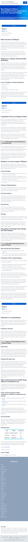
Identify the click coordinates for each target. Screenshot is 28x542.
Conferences (16, 537)
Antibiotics (3, 473)
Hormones (3, 503)
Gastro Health (3, 493)
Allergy (2, 464)
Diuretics (2, 489)
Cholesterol (3, 484)
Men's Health (3, 506)
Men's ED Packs (4, 505)
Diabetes (2, 488)
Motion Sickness (4, 510)
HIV (1, 501)
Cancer (2, 481)
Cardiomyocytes (23, 537)
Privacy (10, 538)
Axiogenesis (11, 537)
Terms (14, 538)
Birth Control (3, 478)
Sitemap (17, 538)
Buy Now (14, 25)
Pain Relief (3, 513)
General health (8, 17)
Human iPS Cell (5, 537)
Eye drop (2, 491)
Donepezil (4, 398)
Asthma (2, 476)
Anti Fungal (3, 466)
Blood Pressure (3, 479)
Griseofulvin (3, 496)
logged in (7, 455)
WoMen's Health (4, 516)
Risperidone (4, 404)
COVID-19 (2, 486)
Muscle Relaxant (4, 511)
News (4, 17)
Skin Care (2, 515)
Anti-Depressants (4, 469)
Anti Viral (2, 468)
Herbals (2, 500)
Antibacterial (3, 471)
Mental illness (3, 508)
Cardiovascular (3, 483)
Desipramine (4, 401)
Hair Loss (2, 498)
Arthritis (2, 474)
